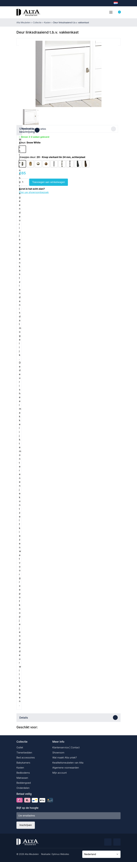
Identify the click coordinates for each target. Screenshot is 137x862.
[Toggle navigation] (111, 12)
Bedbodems (23, 771)
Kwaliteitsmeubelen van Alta (67, 761)
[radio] (22, 148)
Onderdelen (22, 787)
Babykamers (23, 761)
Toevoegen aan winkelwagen (48, 181)
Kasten (47, 22)
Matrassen (22, 777)
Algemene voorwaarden (65, 766)
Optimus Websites (60, 853)
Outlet (19, 746)
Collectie (37, 22)
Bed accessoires (25, 756)
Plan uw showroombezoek (34, 191)
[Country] (101, 853)
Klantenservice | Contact (66, 746)
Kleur (22, 142)
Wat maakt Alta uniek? (64, 756)
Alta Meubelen (23, 22)
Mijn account (59, 771)
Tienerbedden (24, 751)
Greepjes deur (27, 156)
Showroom (58, 751)
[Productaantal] (24, 181)
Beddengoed (23, 782)
